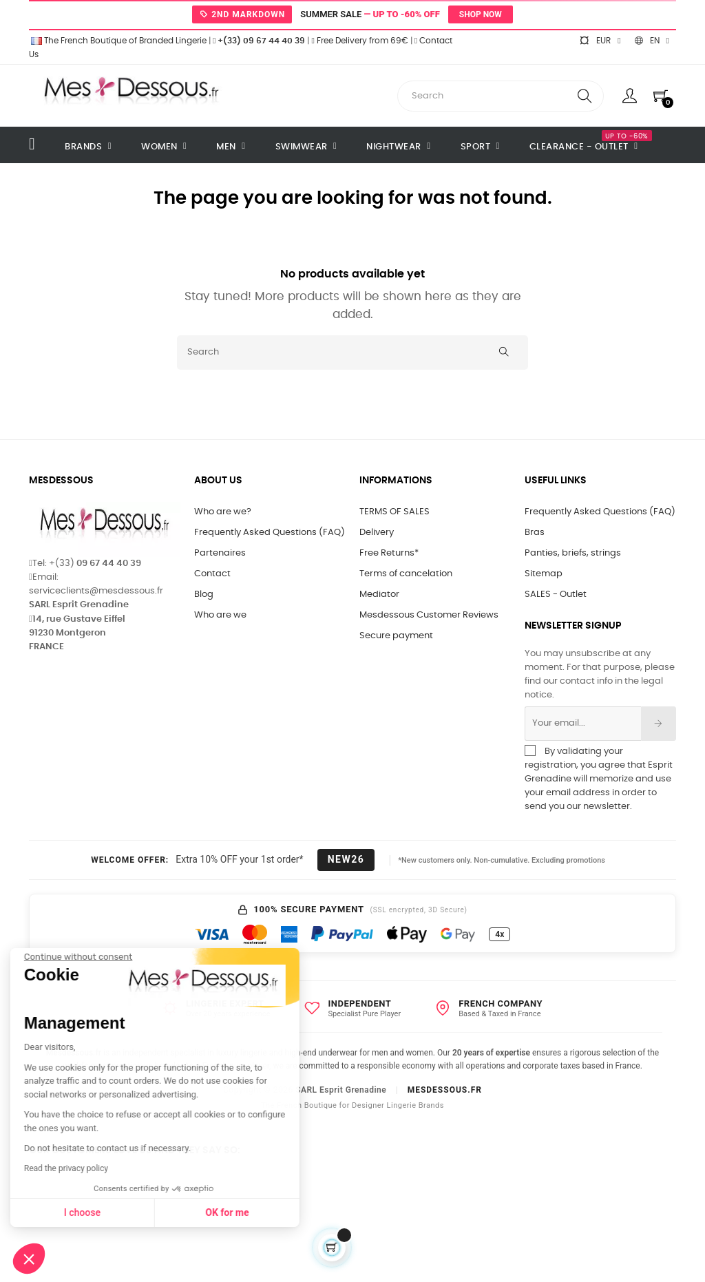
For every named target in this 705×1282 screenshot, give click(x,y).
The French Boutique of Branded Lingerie (118, 40)
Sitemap (543, 573)
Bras (535, 532)
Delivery (376, 532)
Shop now (480, 14)
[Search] (352, 352)
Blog (203, 594)
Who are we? (222, 511)
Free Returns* (389, 553)
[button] (28, 1258)
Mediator (379, 594)
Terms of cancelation (405, 573)
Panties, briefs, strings (573, 553)
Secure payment (396, 635)
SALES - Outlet (556, 594)
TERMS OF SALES (394, 511)
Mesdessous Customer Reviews (428, 615)
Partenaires (220, 553)
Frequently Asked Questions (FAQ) (269, 532)
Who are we (220, 615)
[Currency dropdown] (599, 40)
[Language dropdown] (652, 40)
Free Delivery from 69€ (359, 40)
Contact (212, 573)
